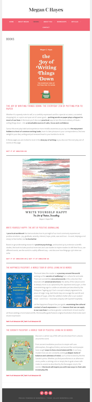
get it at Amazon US (39, 259)
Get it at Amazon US (32, 321)
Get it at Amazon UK (16, 259)
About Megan (23, 22)
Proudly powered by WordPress (32, 398)
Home (11, 22)
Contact (46, 27)
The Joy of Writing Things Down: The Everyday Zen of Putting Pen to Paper (44, 107)
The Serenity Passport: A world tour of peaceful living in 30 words (39, 330)
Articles (74, 22)
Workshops (61, 22)
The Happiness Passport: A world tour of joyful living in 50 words (39, 267)
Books (36, 22)
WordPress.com (66, 398)
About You (48, 22)
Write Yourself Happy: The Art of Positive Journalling (32, 227)
